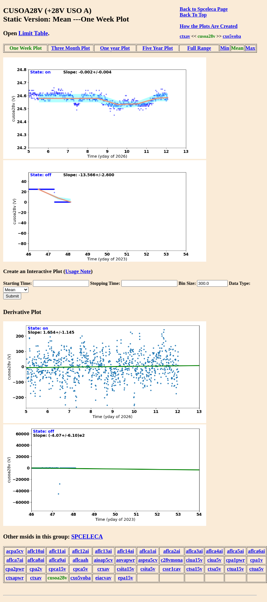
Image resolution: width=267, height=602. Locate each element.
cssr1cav (171, 569)
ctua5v (256, 569)
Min (224, 48)
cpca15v (57, 569)
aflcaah (80, 560)
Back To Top (193, 14)
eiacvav (103, 577)
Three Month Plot (70, 48)
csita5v (147, 569)
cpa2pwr (14, 569)
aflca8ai (36, 560)
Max (250, 48)
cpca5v (80, 569)
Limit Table (33, 33)
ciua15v (194, 560)
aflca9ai (57, 560)
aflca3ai (194, 551)
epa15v (125, 577)
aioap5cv (103, 560)
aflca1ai (147, 551)
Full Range (199, 48)
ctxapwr (15, 577)
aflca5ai (235, 551)
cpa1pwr (235, 560)
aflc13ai (103, 551)
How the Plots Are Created (208, 26)
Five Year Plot (158, 48)
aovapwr (125, 560)
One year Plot (115, 48)
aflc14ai (125, 551)
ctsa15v (194, 569)
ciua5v (214, 560)
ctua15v (235, 569)
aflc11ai (57, 551)
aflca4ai (214, 551)
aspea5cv (147, 560)
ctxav (185, 36)
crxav (103, 569)
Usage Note (78, 271)
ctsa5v (214, 569)
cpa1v (256, 560)
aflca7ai (14, 560)
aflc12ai (80, 551)
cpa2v (35, 569)
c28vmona (171, 560)
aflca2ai (171, 551)
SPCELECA (87, 536)
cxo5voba (232, 36)
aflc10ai (36, 551)
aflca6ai (256, 551)
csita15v (125, 569)
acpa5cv (14, 551)
